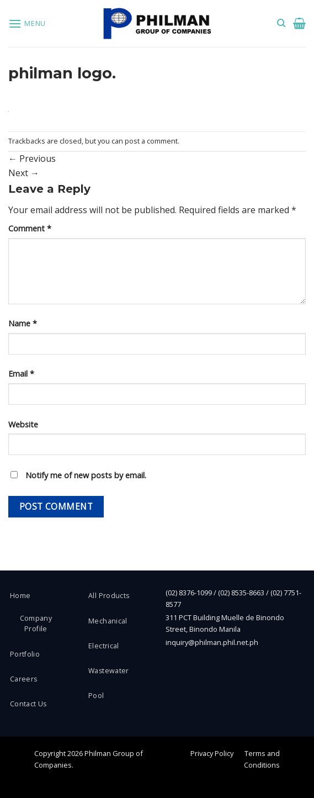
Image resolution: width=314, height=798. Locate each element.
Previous (32, 158)
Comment (29, 228)
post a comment (151, 141)
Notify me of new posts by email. (85, 475)
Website (23, 424)
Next (23, 173)
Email (21, 373)
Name (22, 323)
